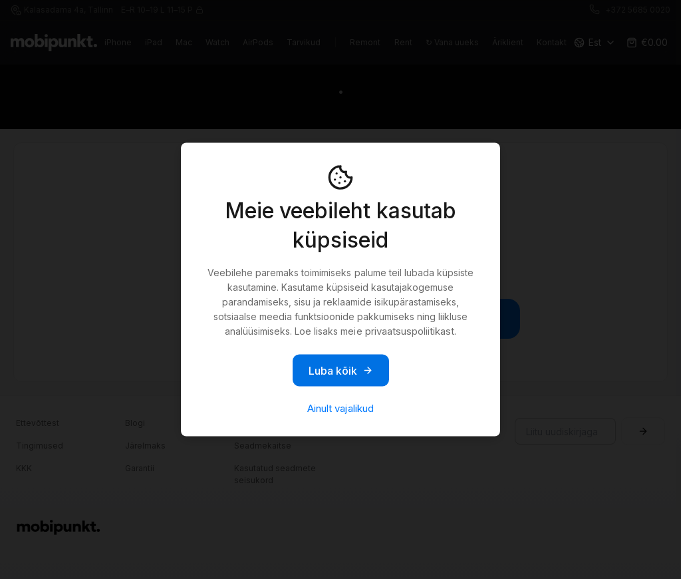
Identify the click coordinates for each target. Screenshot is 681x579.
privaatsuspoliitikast (409, 331)
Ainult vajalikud (340, 408)
